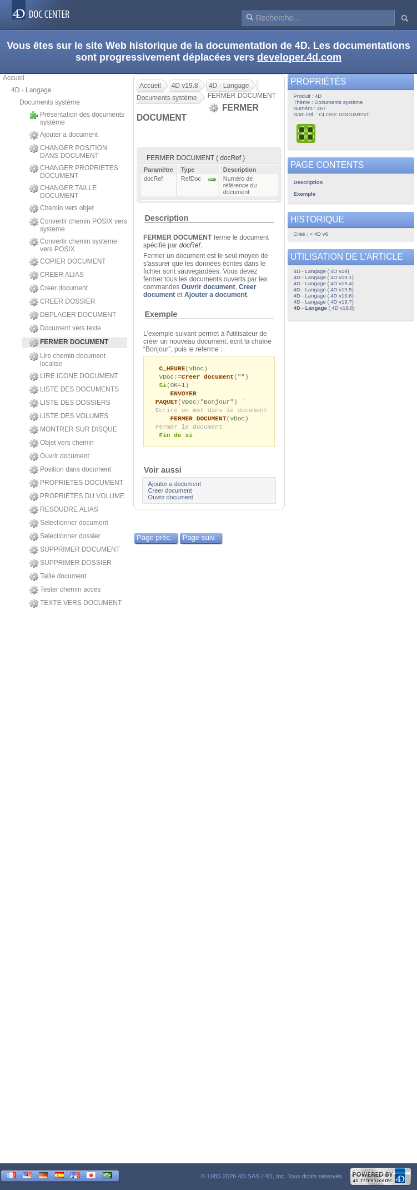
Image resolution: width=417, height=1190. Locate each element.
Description (166, 218)
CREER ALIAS (56, 275)
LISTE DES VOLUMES (68, 416)
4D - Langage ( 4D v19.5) (324, 289)
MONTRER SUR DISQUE (73, 429)
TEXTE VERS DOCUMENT (75, 603)
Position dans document (70, 469)
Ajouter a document (63, 135)
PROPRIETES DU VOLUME (76, 496)
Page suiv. (199, 542)
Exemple (160, 314)
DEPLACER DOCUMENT (72, 315)
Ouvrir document (59, 456)
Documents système (49, 102)
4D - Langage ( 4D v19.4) (324, 283)
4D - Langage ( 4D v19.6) (324, 295)
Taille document (57, 576)
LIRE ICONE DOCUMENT (73, 376)
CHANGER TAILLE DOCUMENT (63, 192)
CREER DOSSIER (62, 302)
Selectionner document (68, 523)
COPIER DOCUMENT (67, 261)
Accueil (13, 78)
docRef (189, 245)
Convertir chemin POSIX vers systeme (78, 225)
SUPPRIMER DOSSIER (70, 563)
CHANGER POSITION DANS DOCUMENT (68, 152)
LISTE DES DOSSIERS (69, 403)
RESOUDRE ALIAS (63, 509)
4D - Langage (31, 90)
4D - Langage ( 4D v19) (321, 271)
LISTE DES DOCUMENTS (74, 389)
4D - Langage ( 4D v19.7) (324, 302)
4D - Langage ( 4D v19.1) (324, 277)
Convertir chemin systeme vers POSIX (73, 245)
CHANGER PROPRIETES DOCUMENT (73, 172)
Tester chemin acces (65, 590)
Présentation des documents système (76, 118)
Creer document (58, 288)
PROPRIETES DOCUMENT (76, 483)
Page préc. (154, 542)
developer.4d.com (299, 57)
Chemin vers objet (61, 208)
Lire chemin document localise (67, 360)
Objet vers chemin (61, 443)
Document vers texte (65, 328)
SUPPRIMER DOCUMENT (74, 550)
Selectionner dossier (65, 536)
